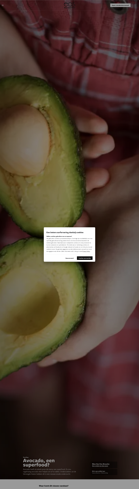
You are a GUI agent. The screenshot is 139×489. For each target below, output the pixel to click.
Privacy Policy (86, 251)
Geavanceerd (70, 258)
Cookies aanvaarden (85, 258)
